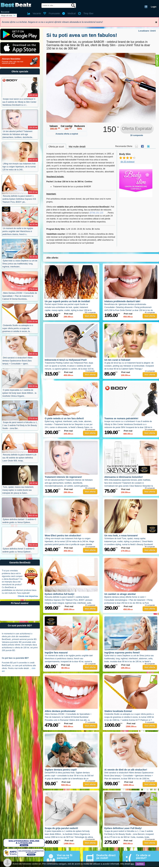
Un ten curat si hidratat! (117, 360)
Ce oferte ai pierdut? (143, 856)
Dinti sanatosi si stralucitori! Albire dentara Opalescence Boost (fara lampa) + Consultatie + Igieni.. (17, 361)
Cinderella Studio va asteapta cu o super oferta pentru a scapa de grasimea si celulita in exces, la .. (17, 328)
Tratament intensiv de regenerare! (63, 477)
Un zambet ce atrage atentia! (120, 594)
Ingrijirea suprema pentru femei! (122, 652)
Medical (72, 13)
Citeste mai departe (27, 596)
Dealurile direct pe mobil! (106, 856)
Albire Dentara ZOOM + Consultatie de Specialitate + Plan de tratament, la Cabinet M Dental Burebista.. (19, 296)
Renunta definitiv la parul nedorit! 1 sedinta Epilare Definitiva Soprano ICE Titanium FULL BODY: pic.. (19, 199)
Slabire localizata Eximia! (118, 711)
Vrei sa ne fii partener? (64, 856)
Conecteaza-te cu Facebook (146, 6)
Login (153, 7)
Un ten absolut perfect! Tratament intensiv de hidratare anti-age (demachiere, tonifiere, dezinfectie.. (17, 134)
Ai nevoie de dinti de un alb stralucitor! (125, 769)
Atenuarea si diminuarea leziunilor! (123, 477)
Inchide (156, 22)
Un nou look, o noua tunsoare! (121, 535)
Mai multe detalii (77, 146)
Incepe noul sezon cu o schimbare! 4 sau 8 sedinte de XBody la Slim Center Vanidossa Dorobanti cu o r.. (19, 102)
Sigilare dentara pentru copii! (61, 769)
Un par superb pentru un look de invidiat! (67, 301)
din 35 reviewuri (127, 162)
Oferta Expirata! (137, 128)
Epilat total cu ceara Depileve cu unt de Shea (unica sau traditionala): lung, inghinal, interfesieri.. (19, 264)
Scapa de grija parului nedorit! (61, 828)
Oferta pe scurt (56, 146)
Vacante (37, 13)
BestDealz (16, 5)
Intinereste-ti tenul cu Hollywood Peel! (66, 360)
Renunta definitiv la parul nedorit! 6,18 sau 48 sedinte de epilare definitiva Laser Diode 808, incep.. (19, 458)
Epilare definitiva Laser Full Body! (123, 828)
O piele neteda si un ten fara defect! (64, 418)
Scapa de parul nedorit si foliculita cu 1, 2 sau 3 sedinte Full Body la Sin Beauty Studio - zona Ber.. (19, 425)
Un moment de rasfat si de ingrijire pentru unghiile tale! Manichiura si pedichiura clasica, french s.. (17, 231)
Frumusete (54, 13)
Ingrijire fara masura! (56, 652)
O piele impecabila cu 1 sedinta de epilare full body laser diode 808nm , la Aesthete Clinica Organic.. (19, 393)
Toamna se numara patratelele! (121, 418)
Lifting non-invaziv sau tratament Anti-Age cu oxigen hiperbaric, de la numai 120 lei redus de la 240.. (19, 167)
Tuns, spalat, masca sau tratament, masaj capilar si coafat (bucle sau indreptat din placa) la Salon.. (18, 490)
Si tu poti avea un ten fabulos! (81, 35)
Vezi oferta (90, 316)
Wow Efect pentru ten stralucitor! (63, 535)
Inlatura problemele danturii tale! (122, 301)
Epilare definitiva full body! (59, 594)
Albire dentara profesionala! (60, 711)
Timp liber (88, 13)
